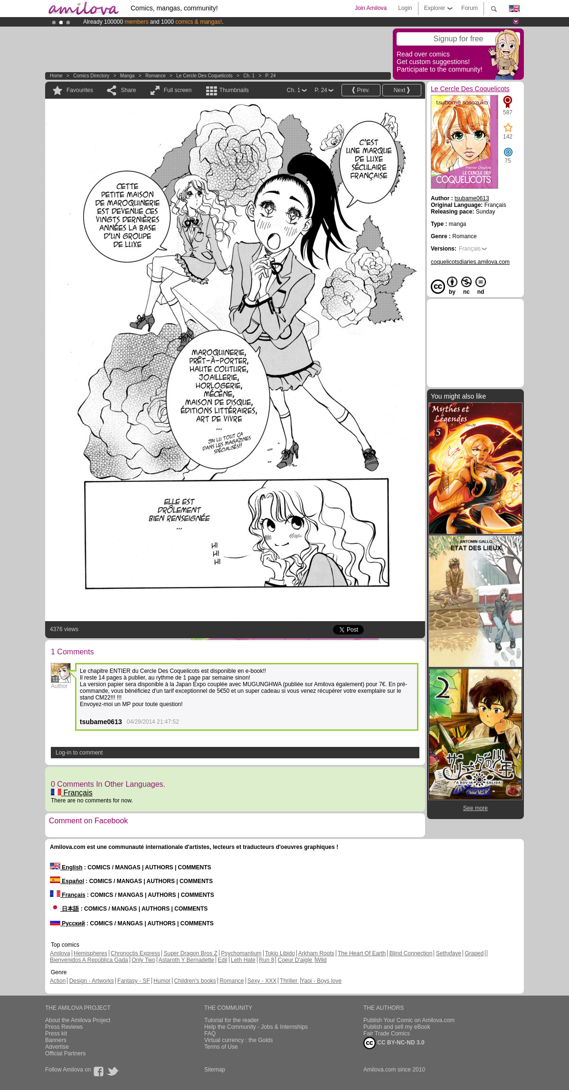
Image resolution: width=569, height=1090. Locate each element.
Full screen (178, 90)
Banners (55, 1040)
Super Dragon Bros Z (190, 953)
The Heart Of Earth (362, 953)
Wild (320, 960)
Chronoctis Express (135, 953)
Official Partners (65, 1053)
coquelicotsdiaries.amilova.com (470, 262)
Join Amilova (371, 8)
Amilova (60, 953)
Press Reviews (64, 1027)
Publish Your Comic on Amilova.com (409, 1020)
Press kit (56, 1033)
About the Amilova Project (77, 1020)
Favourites (79, 90)
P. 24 (271, 75)
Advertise (57, 1046)
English (66, 867)
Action (58, 981)
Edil (223, 960)
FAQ (210, 1033)
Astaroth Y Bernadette (187, 960)
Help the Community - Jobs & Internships (256, 1027)
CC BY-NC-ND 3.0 (394, 1043)
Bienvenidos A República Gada (89, 960)
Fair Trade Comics (386, 1033)
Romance (155, 75)
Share (128, 90)
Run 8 (266, 960)
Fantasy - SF (133, 981)
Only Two (143, 960)
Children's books (195, 981)
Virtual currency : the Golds (238, 1040)
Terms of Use (221, 1046)
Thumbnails (234, 90)
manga (127, 75)
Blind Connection (411, 953)
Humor (162, 981)
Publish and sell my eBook (396, 1027)
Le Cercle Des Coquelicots (204, 75)
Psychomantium (241, 953)
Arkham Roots (316, 953)
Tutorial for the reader (231, 1020)
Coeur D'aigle (296, 960)
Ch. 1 (249, 75)
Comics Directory (91, 75)
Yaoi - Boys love (321, 981)
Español (67, 881)
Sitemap (214, 1069)
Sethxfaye (448, 953)
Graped (474, 953)
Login (405, 8)
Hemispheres (90, 953)
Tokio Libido (280, 953)
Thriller (289, 981)
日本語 (64, 908)
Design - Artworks (91, 981)
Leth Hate (243, 960)
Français (72, 793)
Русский (67, 923)
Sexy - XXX (261, 981)
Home (56, 75)
